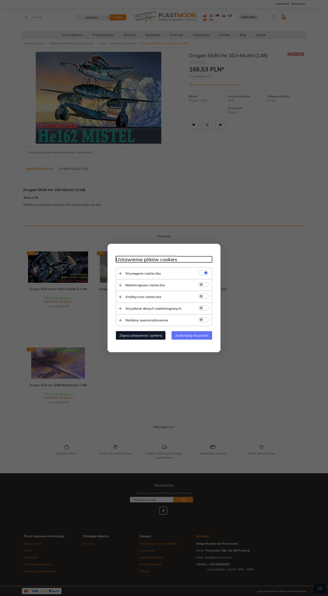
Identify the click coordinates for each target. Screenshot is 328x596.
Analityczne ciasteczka (143, 297)
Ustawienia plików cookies (146, 259)
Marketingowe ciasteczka (145, 285)
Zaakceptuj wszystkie (192, 335)
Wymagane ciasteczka (143, 273)
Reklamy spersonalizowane (146, 320)
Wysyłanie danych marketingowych (153, 308)
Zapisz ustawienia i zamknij (140, 335)
